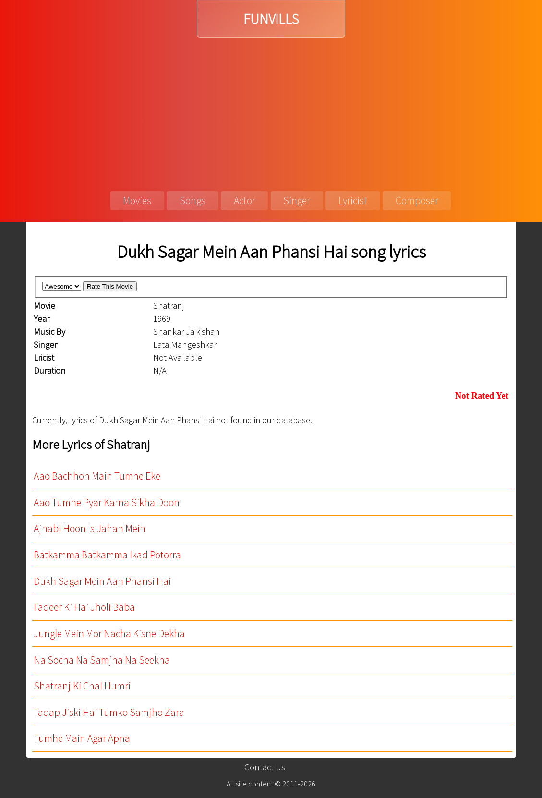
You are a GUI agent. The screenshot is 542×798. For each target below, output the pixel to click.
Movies (137, 200)
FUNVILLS (271, 19)
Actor (244, 200)
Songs (192, 200)
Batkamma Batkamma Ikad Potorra (107, 554)
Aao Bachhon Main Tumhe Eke (97, 476)
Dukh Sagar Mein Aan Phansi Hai (102, 581)
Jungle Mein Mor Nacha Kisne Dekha (109, 633)
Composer (417, 200)
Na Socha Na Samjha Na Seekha (102, 659)
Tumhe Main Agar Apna (82, 738)
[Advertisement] (271, 110)
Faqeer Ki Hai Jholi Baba (84, 607)
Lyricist (352, 200)
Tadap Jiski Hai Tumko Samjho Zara (109, 712)
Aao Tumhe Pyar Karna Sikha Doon (107, 502)
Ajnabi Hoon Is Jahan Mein (89, 528)
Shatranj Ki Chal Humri (82, 685)
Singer (296, 200)
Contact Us (264, 767)
